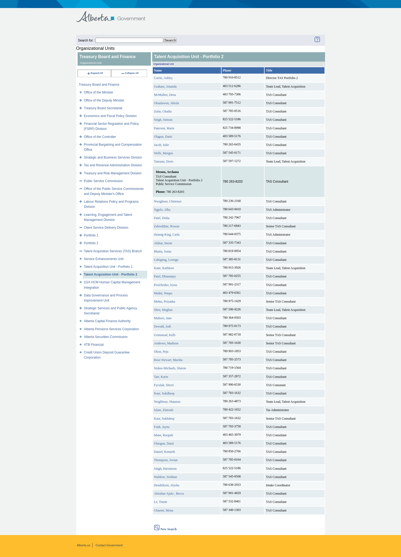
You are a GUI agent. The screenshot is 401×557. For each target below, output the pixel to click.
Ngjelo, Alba (162, 210)
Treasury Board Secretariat (103, 108)
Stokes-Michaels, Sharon (170, 368)
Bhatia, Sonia (162, 251)
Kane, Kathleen (164, 268)
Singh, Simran (163, 120)
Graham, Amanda (165, 86)
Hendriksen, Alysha (167, 485)
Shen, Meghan (163, 310)
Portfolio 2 (91, 243)
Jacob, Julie (161, 145)
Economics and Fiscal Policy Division (110, 116)
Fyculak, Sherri (164, 385)
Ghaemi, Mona (163, 510)
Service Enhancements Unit (104, 259)
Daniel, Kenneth (164, 452)
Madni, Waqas (163, 293)
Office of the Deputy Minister (104, 100)
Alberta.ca (83, 545)
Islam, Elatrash (163, 410)
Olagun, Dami (163, 136)
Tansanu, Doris (163, 161)
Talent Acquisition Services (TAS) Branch (113, 251)
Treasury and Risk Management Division (113, 173)
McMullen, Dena (165, 95)
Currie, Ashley (163, 78)
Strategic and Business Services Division (113, 157)
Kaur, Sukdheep (164, 393)
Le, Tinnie (160, 502)
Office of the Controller (100, 137)
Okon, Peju (161, 351)
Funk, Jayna (162, 427)
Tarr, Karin (161, 377)
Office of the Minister (98, 92)
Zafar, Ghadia (163, 111)
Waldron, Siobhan (165, 477)
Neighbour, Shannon (167, 402)
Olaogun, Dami (164, 443)
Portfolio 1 (91, 235)
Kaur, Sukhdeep (164, 418)
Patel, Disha (162, 218)
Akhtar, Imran (163, 243)
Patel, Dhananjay (165, 276)
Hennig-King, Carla (167, 234)
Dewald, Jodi (162, 326)
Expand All (95, 73)
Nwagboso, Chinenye (168, 201)
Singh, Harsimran (165, 469)
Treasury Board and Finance (99, 84)
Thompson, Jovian (166, 460)
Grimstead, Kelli (164, 335)
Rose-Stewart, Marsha (168, 360)
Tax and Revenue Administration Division (113, 165)
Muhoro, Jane (163, 318)
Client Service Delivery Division (106, 227)
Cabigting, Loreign (166, 260)
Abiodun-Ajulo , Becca (169, 493)
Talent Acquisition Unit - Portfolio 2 (110, 274)
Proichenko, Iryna (165, 285)
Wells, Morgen (163, 153)
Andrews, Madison (166, 343)
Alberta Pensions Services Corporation (111, 329)
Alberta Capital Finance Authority (107, 321)
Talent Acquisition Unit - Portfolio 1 (108, 267)
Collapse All (129, 73)
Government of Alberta (115, 14)
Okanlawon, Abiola (166, 103)
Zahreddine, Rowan (167, 226)
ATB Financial (94, 345)
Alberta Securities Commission (106, 337)
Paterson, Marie (164, 128)
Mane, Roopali (163, 435)
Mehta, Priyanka (164, 301)
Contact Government (109, 545)
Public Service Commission (103, 181)
